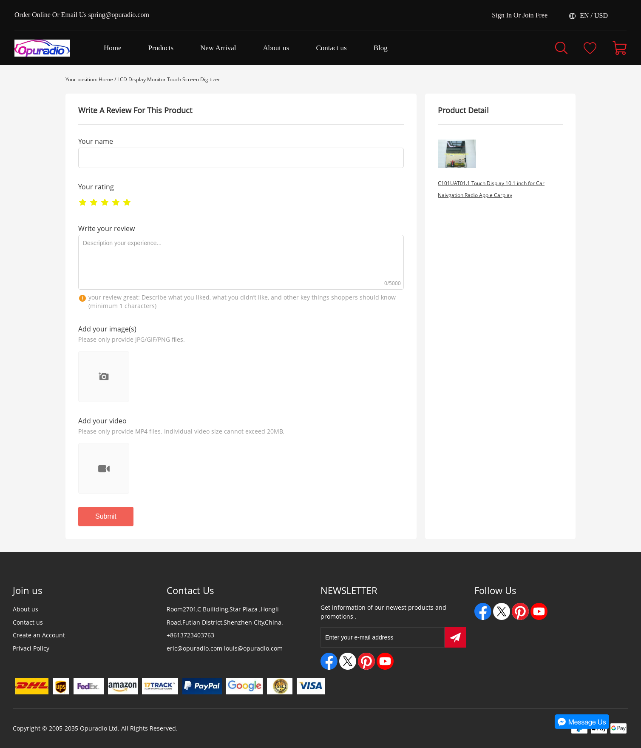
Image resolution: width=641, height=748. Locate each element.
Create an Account (39, 635)
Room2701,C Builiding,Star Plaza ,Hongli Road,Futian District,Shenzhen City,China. (225, 615)
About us (25, 609)
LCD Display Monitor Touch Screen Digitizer (168, 79)
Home (106, 79)
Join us (28, 590)
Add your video (102, 420)
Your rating (96, 186)
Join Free (534, 15)
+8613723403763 (190, 635)
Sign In (502, 15)
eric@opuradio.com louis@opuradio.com (225, 648)
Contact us (28, 622)
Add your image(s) (107, 329)
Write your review (106, 228)
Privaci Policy (31, 648)
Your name (95, 141)
